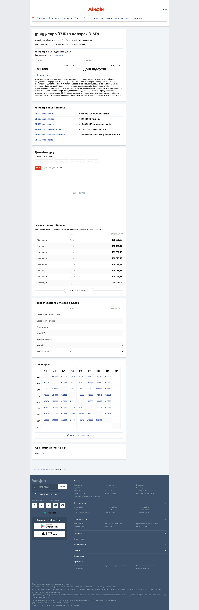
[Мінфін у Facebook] (34, 505)
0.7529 (108, 376)
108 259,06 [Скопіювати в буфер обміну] (117, 240)
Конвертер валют (80, 493)
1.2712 (72, 401)
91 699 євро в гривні (44, 119)
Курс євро (140, 485)
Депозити (53, 18)
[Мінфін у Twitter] (48, 505)
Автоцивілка (78, 569)
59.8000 (55, 420)
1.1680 (64, 420)
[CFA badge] (37, 578)
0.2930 (64, 401)
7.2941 (99, 395)
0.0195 (64, 382)
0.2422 (64, 395)
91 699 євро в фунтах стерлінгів (50, 135)
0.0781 (64, 407)
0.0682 (108, 407)
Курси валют (40, 453)
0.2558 (108, 401)
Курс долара (109, 485)
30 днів (44, 168)
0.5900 (90, 414)
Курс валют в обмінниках (114, 524)
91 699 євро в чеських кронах (48, 129)
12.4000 (55, 395)
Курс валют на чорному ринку (147, 524)
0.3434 (46, 401)
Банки (77, 18)
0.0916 (46, 407)
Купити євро (109, 526)
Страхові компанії (142, 569)
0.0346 (64, 414)
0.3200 (81, 407)
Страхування (91, 18)
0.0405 (46, 414)
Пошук (62, 487)
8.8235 (99, 401)
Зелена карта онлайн (81, 566)
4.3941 (72, 389)
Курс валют (78, 485)
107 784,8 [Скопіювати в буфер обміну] (117, 283)
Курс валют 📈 (46, 469)
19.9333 (90, 420)
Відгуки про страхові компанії (115, 566)
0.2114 (108, 395)
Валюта (41, 18)
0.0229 (46, 382)
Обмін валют (78, 524)
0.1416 (81, 414)
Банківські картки (111, 488)
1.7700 (55, 414)
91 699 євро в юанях (44, 124)
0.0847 (72, 382)
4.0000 (55, 407)
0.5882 (99, 382)
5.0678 (72, 420)
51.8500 (55, 389)
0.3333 (90, 382)
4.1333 (90, 395)
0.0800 (81, 382)
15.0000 (55, 401)
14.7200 (90, 376)
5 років (59, 168)
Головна (36, 469)
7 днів (38, 168)
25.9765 (99, 376)
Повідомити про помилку (46, 494)
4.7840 (81, 420)
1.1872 (46, 389)
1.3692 (46, 420)
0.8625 (64, 376)
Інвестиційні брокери (143, 488)
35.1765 (99, 420)
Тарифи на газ (141, 490)
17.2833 (90, 389)
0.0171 (108, 382)
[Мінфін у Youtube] (62, 505)
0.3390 (72, 407)
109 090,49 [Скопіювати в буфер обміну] (117, 252)
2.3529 (99, 407)
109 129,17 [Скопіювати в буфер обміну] (117, 246)
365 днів (52, 168)
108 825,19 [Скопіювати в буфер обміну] (117, 258)
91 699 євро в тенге (44, 140)
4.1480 (81, 389)
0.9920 (81, 395)
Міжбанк (77, 490)
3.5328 (81, 376)
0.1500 (72, 414)
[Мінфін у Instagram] (55, 505)
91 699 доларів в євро (42, 75)
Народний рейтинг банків (145, 493)
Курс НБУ (77, 488)
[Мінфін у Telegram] (41, 505)
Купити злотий (141, 526)
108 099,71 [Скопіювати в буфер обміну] (117, 264)
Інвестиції (106, 18)
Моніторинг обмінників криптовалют (87, 496)
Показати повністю (79, 290)
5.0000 (90, 401)
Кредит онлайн (110, 493)
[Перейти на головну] (99, 9)
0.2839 (46, 395)
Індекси (138, 18)
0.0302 (108, 414)
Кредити (67, 18)
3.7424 (72, 376)
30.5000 (99, 389)
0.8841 (108, 389)
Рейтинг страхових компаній (146, 566)
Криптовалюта (123, 18)
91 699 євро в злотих (44, 114)
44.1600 (55, 376)
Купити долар (79, 526)
